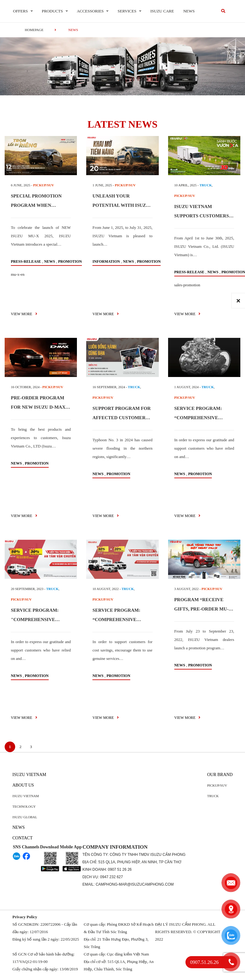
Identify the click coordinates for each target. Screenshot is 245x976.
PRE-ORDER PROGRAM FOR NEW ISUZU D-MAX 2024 (38, 407)
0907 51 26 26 (120, 869)
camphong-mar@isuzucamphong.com (135, 884)
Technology (24, 806)
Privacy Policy (24, 917)
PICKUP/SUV (43, 185)
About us (23, 785)
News (189, 11)
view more (24, 314)
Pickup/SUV (217, 785)
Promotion (70, 261)
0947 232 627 (111, 877)
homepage (34, 30)
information (106, 261)
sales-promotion (187, 285)
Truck (213, 796)
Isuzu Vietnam (29, 774)
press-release (26, 261)
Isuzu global (24, 817)
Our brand (220, 774)
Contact (22, 838)
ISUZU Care (162, 11)
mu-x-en (17, 274)
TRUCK (205, 185)
